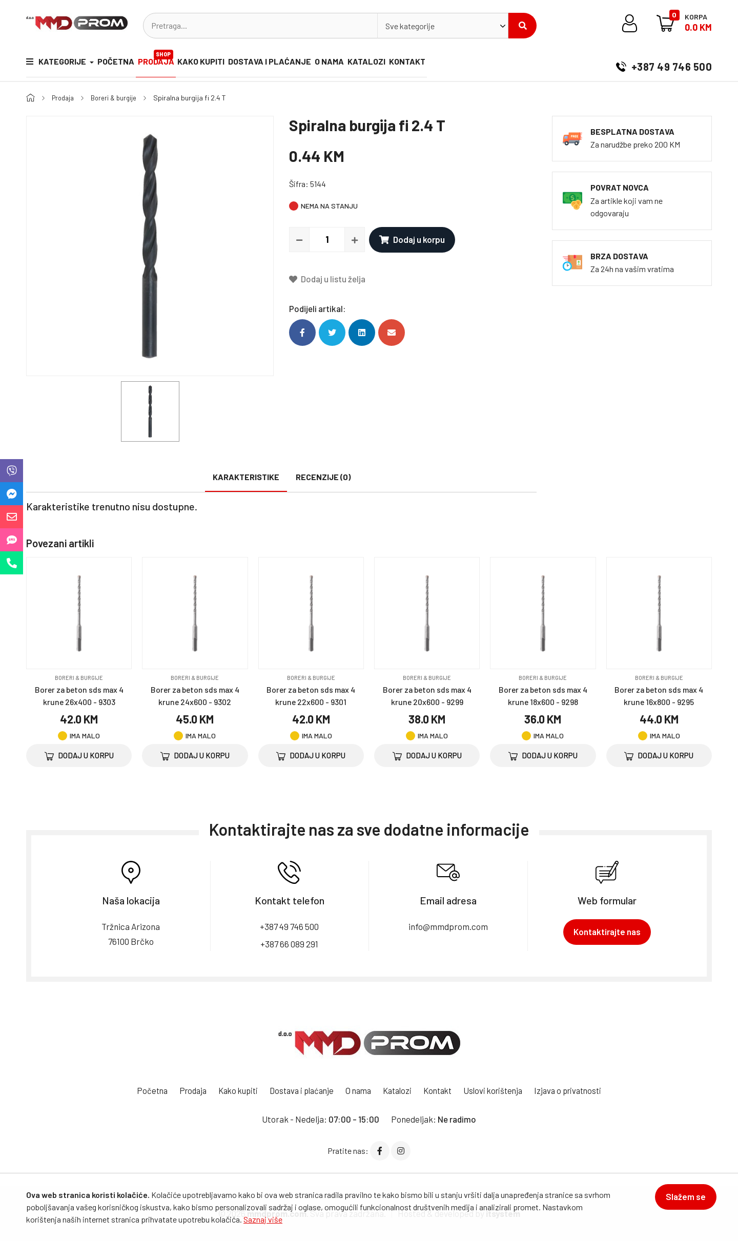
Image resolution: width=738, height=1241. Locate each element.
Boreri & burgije (118, 97)
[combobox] (442, 25)
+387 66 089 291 (289, 943)
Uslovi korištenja (500, 1090)
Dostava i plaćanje (288, 63)
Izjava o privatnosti (579, 1090)
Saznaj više (262, 1219)
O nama (352, 63)
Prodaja (166, 59)
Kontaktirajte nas (607, 931)
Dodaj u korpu (412, 239)
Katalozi (395, 63)
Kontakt (440, 63)
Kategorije (57, 63)
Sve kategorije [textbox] (410, 26)
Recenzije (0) (323, 477)
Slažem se (681, 1201)
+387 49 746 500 (664, 63)
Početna (120, 63)
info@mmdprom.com (448, 926)
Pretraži (523, 26)
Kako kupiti (215, 63)
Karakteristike (246, 477)
